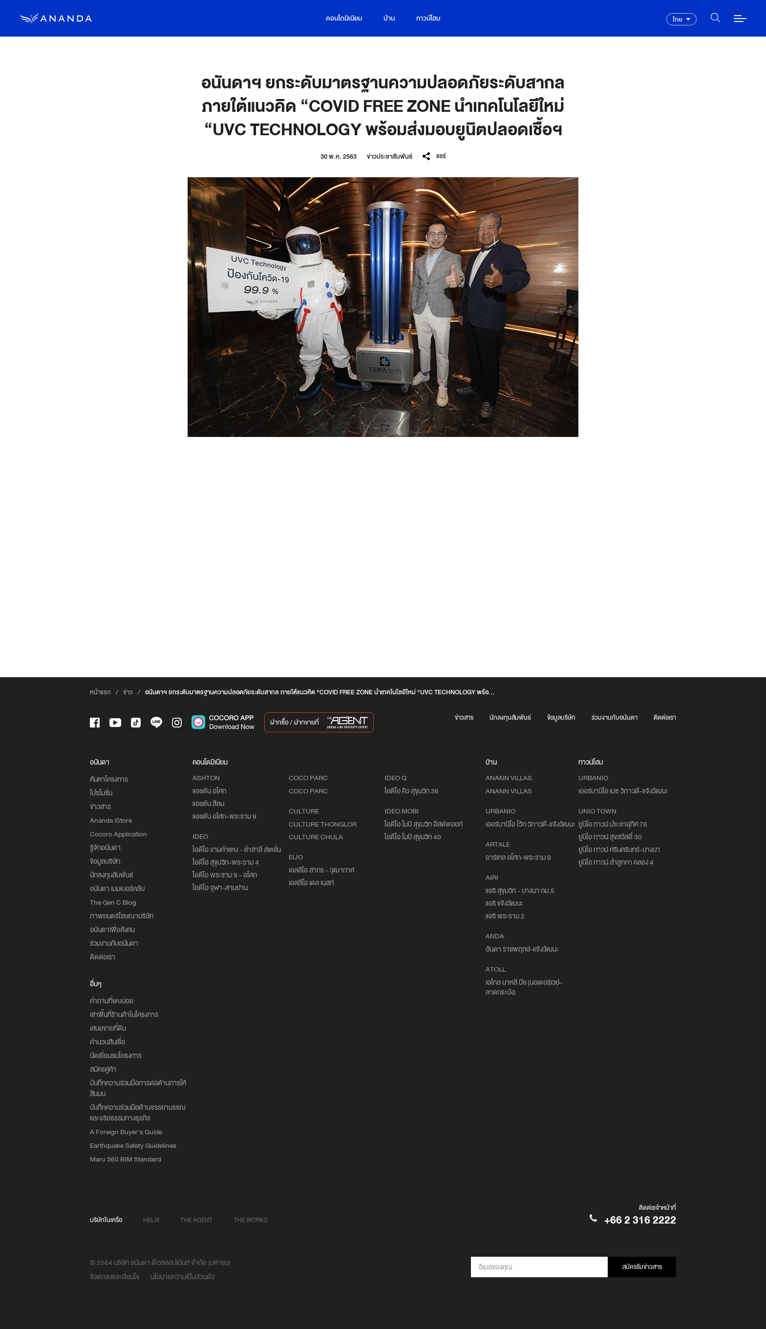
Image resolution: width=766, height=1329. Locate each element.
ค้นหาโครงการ (109, 779)
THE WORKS (251, 1220)
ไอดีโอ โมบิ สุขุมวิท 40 (412, 837)
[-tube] (115, 722)
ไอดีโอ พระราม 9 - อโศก (224, 875)
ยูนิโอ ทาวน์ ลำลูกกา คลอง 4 (616, 862)
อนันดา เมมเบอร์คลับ (117, 888)
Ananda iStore (111, 820)
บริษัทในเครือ (106, 1220)
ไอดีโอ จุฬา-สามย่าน (220, 888)
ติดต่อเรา (665, 717)
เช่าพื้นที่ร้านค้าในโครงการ (124, 1014)
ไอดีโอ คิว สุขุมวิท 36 (411, 791)
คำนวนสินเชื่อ (107, 1042)
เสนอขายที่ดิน (108, 1028)
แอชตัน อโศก (209, 791)
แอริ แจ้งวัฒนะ (504, 903)
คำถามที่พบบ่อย (111, 1001)
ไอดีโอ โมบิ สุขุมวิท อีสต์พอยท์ (423, 824)
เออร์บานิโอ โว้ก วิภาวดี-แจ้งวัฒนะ (530, 824)
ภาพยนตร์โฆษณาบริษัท (121, 916)
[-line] (156, 722)
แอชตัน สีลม (208, 804)
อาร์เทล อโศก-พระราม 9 (518, 857)
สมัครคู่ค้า (103, 1069)
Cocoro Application (118, 834)
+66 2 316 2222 (640, 1219)
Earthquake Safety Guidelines (133, 1145)
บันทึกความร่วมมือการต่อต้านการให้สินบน (138, 1088)
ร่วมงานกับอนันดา (615, 717)
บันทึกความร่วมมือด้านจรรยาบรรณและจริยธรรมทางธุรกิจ (138, 1112)
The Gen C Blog (113, 902)
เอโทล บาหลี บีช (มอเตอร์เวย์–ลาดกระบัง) (524, 987)
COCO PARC (308, 791)
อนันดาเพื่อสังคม (112, 929)
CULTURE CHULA (316, 837)
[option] (383, 307)
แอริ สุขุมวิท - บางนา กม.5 (520, 890)
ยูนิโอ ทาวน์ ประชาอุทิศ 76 (612, 824)
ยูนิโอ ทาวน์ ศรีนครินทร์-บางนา (619, 849)
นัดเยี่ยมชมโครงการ (116, 1055)
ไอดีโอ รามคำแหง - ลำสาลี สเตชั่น (236, 849)
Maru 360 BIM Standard (125, 1159)
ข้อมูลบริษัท (561, 717)
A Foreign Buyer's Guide (126, 1132)
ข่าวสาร (464, 717)
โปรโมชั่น (101, 793)
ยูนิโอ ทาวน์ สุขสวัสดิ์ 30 (610, 837)
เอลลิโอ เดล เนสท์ (311, 883)
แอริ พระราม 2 (505, 916)
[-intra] (177, 722)
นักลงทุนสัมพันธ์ (510, 717)
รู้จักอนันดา (105, 847)
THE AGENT (196, 1220)
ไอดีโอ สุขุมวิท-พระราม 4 (225, 862)
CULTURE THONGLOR (323, 824)
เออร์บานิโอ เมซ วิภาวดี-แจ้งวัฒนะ (623, 791)
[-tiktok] (136, 722)
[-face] (95, 722)
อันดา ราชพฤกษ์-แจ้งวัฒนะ (522, 949)
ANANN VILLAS (509, 791)
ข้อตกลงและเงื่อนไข (114, 1277)
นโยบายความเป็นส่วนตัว (182, 1277)
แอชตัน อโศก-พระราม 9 (224, 816)
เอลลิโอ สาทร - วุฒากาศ (321, 870)
